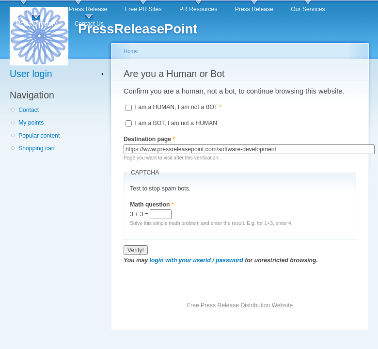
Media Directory (36, 23)
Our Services (308, 9)
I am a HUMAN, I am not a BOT (178, 107)
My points (31, 122)
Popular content (39, 135)
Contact (28, 110)
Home (23, 9)
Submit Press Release (78, 9)
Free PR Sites (143, 9)
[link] (57, 74)
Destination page (149, 139)
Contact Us (89, 23)
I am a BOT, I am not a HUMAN (176, 123)
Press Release (254, 9)
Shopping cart (36, 148)
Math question (152, 204)
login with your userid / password (196, 260)
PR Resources (198, 9)
